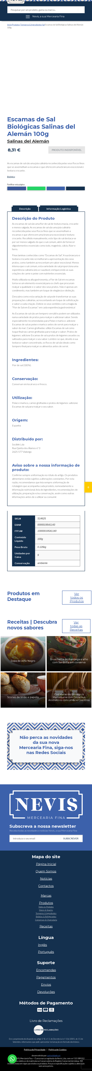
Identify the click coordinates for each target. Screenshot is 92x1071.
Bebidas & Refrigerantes (46, 916)
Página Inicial (46, 864)
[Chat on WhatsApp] (12, 1058)
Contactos (46, 886)
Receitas (46, 926)
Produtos (16, 24)
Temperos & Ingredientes (31, 24)
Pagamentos (46, 977)
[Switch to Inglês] (46, 945)
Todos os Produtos (46, 907)
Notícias (46, 878)
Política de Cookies (58, 1049)
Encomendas (46, 970)
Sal (43, 24)
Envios (46, 984)
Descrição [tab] (25, 208)
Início (9, 24)
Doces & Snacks (46, 910)
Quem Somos (46, 871)
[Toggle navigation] (46, 16)
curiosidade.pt (53, 1055)
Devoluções (46, 992)
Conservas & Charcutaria (46, 920)
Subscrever (70, 838)
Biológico (11, 177)
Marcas (46, 895)
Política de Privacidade (34, 1049)
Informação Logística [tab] (59, 208)
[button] (16, 188)
